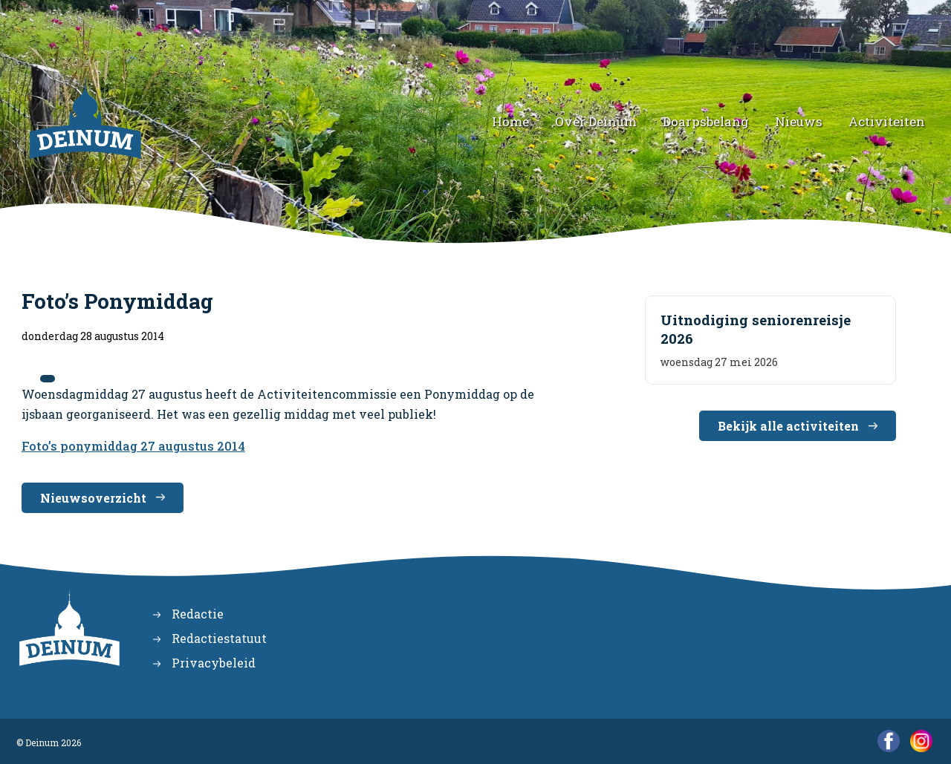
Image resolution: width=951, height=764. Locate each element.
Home (510, 121)
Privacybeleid (214, 662)
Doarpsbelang (706, 121)
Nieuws (798, 121)
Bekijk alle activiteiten (788, 426)
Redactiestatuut (219, 638)
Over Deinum (596, 121)
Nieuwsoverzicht (93, 498)
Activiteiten (886, 121)
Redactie (198, 613)
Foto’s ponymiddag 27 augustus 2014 (133, 446)
